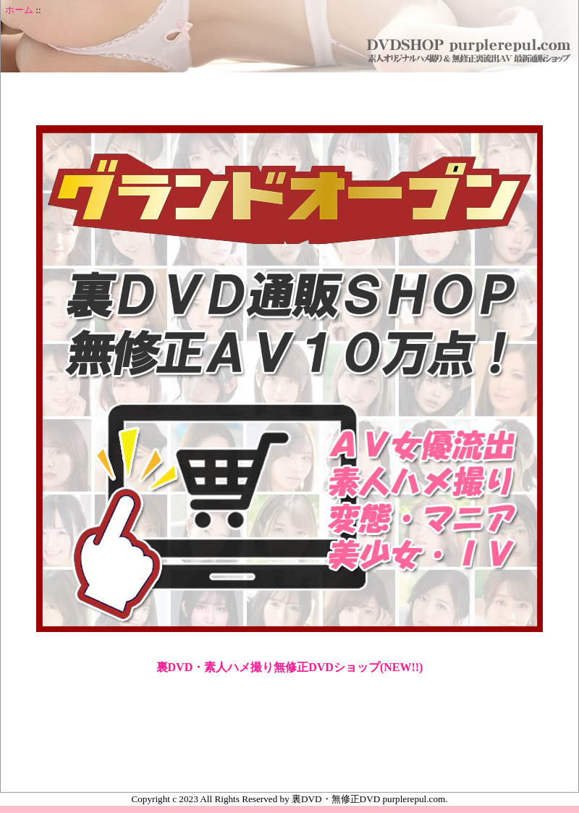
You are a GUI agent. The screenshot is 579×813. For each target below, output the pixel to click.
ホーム (19, 10)
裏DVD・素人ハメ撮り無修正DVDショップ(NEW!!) (289, 667)
